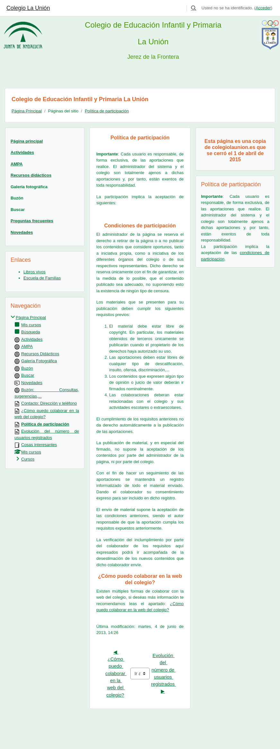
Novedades (22, 232)
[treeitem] (45, 388)
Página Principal (27, 111)
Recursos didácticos (31, 175)
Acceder (263, 7)
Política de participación (107, 111)
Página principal (27, 141)
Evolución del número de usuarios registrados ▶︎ (163, 673)
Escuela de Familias (42, 278)
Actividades (22, 152)
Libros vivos (34, 271)
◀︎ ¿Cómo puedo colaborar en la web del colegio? (116, 673)
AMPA (16, 164)
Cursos (27, 459)
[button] (193, 8)
